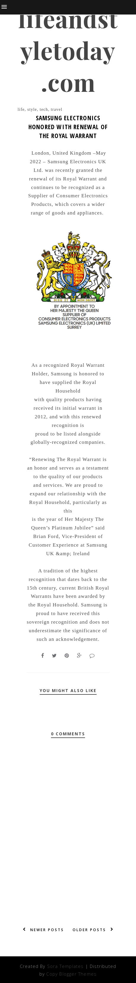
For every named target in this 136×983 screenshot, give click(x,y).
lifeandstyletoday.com (68, 49)
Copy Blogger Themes (71, 974)
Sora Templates (65, 966)
